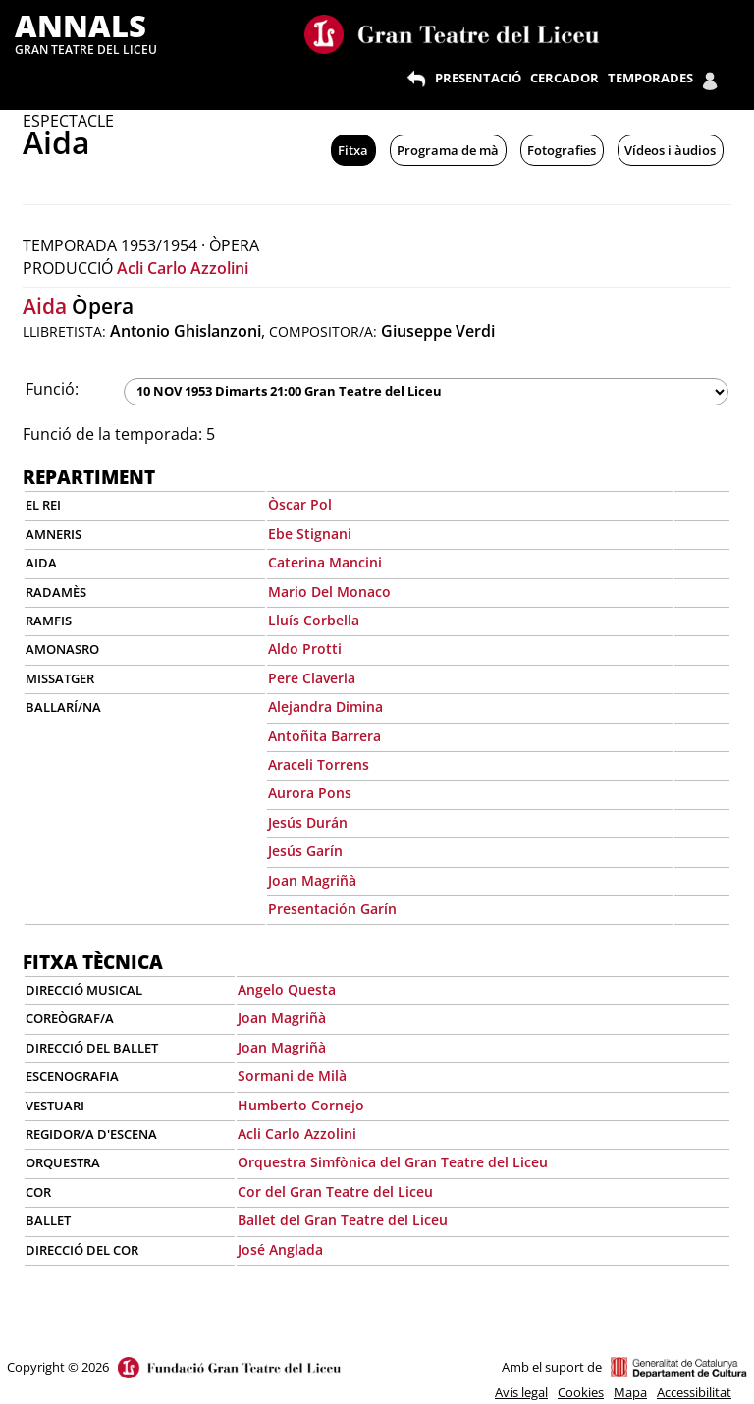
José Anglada (280, 1249)
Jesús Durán (308, 822)
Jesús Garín (305, 850)
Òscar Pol (300, 504)
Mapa (630, 1392)
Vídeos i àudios (670, 150)
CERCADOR (564, 77)
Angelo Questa (287, 989)
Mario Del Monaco (329, 591)
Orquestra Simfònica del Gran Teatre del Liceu (393, 1162)
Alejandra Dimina (325, 706)
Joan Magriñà (312, 880)
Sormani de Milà (292, 1075)
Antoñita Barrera (324, 736)
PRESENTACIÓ (478, 77)
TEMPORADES (650, 77)
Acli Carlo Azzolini (182, 268)
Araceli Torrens (318, 764)
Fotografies (561, 150)
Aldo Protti (305, 648)
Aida (45, 306)
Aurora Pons (309, 792)
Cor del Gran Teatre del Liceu (335, 1191)
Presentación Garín (332, 908)
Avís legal (521, 1392)
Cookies (581, 1392)
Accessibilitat (694, 1392)
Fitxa (353, 150)
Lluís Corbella (313, 620)
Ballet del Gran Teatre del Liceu (343, 1220)
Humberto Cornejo (301, 1105)
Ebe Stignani (309, 533)
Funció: (52, 389)
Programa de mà (448, 150)
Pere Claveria (311, 678)
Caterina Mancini (325, 562)
